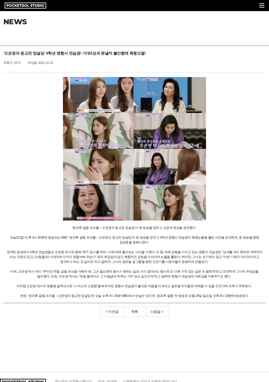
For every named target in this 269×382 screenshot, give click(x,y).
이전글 (112, 312)
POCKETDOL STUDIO (25, 6)
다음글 (157, 312)
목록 (134, 312)
